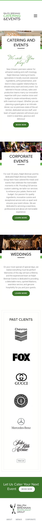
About (9, 519)
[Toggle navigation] (35, 15)
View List (21, 461)
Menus (19, 519)
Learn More (21, 218)
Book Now (21, 125)
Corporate (30, 519)
